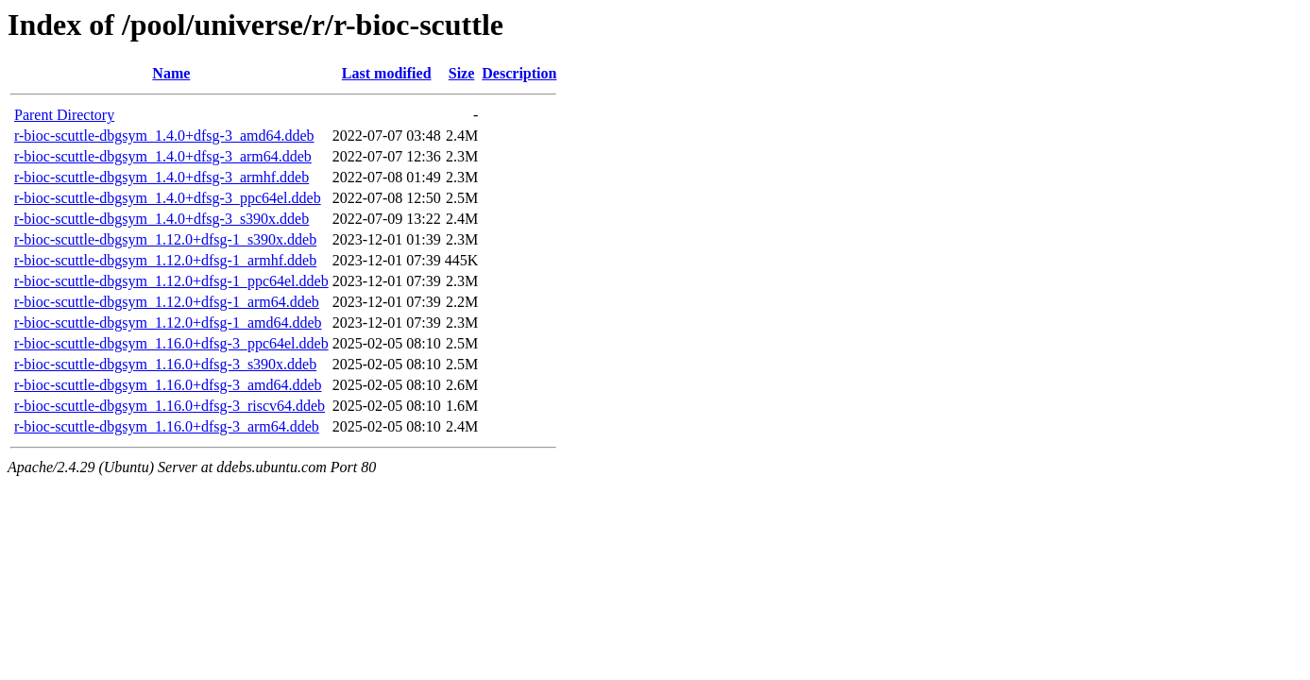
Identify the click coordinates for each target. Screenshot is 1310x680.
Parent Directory (64, 115)
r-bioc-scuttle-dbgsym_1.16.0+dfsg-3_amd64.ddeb (168, 385)
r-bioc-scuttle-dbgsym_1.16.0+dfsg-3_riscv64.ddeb (169, 406)
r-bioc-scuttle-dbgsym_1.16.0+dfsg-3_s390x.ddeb (165, 364)
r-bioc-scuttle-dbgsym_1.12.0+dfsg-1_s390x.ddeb (165, 239)
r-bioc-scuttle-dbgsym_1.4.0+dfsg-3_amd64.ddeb (164, 136)
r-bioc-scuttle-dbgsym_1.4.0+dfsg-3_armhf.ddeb (161, 177)
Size (462, 73)
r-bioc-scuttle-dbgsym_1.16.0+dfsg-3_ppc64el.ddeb (171, 343)
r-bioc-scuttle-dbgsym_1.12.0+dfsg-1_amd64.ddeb (168, 322)
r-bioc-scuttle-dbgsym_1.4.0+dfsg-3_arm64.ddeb (163, 156)
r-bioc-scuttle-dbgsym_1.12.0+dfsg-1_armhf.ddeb (165, 260)
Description (519, 73)
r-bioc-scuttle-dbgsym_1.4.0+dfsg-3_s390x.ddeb (161, 219)
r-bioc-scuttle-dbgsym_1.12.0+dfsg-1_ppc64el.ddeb (171, 281)
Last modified (387, 73)
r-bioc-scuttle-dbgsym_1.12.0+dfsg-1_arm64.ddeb (166, 302)
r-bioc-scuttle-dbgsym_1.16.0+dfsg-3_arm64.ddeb (166, 426)
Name (171, 73)
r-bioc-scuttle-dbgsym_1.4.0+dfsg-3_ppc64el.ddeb (167, 198)
